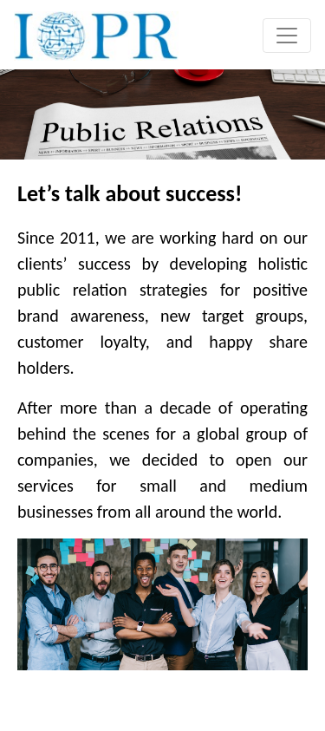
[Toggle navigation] (287, 35)
